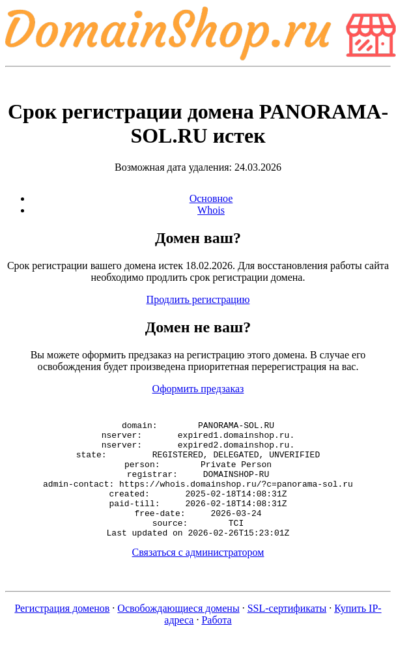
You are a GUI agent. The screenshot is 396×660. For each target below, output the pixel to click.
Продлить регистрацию (198, 299)
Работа (216, 643)
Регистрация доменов (61, 631)
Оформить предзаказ (198, 388)
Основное (211, 198)
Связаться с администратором (198, 575)
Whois (211, 210)
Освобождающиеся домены (178, 631)
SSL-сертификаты (287, 631)
